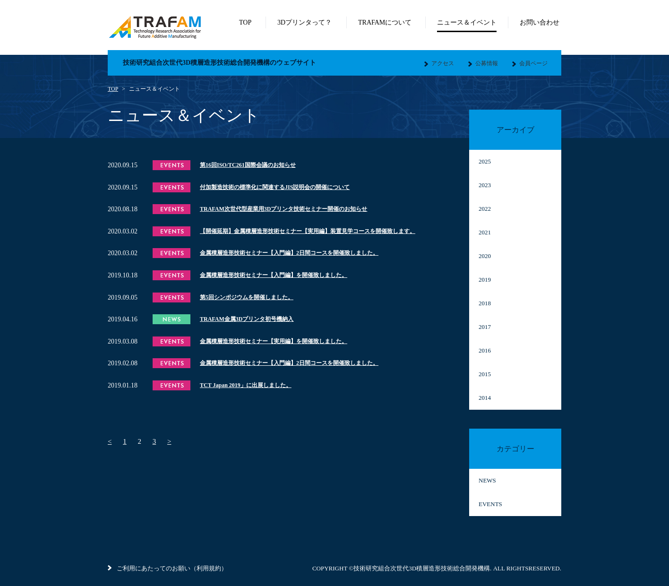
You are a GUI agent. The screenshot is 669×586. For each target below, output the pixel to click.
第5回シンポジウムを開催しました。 (246, 297)
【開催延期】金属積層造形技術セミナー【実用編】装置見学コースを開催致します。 (307, 231)
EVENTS (490, 504)
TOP (113, 89)
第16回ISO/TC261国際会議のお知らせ (248, 165)
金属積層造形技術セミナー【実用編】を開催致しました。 (273, 341)
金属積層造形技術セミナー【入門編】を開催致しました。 (273, 275)
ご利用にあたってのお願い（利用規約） (167, 568)
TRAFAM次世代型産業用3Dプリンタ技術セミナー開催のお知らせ (283, 209)
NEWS (487, 480)
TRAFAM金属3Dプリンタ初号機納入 (246, 319)
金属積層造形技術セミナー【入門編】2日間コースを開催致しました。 (289, 253)
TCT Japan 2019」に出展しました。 (246, 385)
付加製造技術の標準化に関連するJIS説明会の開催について (275, 187)
